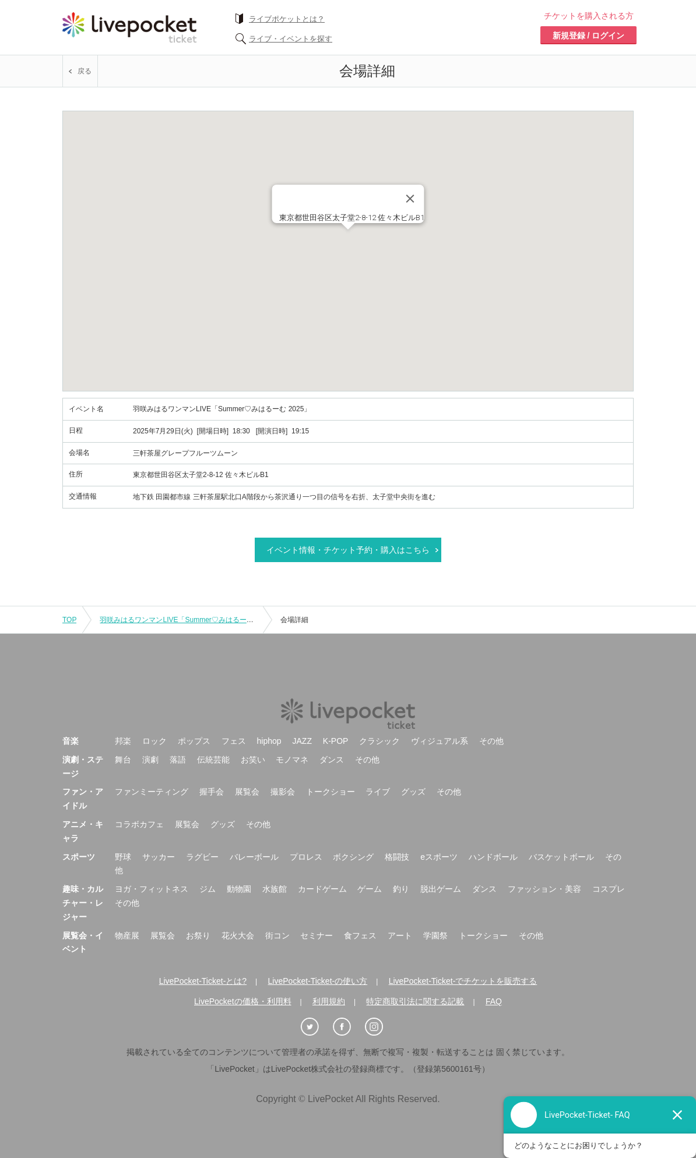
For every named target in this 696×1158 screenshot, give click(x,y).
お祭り (198, 935)
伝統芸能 (213, 759)
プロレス (306, 857)
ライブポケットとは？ (287, 19)
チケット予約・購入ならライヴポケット (129, 27)
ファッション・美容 (544, 889)
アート (400, 935)
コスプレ (608, 889)
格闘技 (397, 857)
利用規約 (328, 1001)
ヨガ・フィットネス (151, 889)
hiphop (269, 741)
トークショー (330, 791)
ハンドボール (493, 857)
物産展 (127, 935)
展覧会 (247, 791)
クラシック (379, 741)
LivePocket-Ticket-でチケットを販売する (463, 981)
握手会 (211, 791)
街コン (277, 935)
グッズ (413, 791)
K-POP (336, 741)
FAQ (494, 1001)
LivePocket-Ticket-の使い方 (318, 981)
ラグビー (202, 857)
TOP (69, 620)
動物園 (239, 889)
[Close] (410, 199)
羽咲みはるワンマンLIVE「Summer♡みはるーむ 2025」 (188, 620)
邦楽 (123, 741)
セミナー (316, 935)
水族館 (274, 889)
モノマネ (292, 759)
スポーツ (78, 857)
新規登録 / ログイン (589, 35)
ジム (207, 889)
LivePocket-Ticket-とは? (203, 981)
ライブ (377, 791)
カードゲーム (322, 889)
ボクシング (353, 857)
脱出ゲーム (440, 889)
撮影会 (282, 791)
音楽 (70, 741)
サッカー (158, 857)
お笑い (253, 759)
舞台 (123, 759)
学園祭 (435, 935)
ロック (154, 741)
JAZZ (302, 741)
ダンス (331, 759)
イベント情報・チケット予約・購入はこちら (348, 550)
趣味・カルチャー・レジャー (82, 903)
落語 (178, 759)
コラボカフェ (139, 824)
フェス (234, 741)
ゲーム (369, 889)
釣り (401, 889)
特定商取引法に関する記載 (415, 1001)
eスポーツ (439, 857)
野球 (123, 857)
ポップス (194, 741)
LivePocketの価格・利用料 (242, 1001)
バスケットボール (561, 857)
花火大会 (238, 935)
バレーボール (254, 857)
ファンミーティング (151, 791)
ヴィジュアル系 (439, 741)
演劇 (150, 759)
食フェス (360, 935)
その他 (491, 741)
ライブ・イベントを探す (290, 38)
